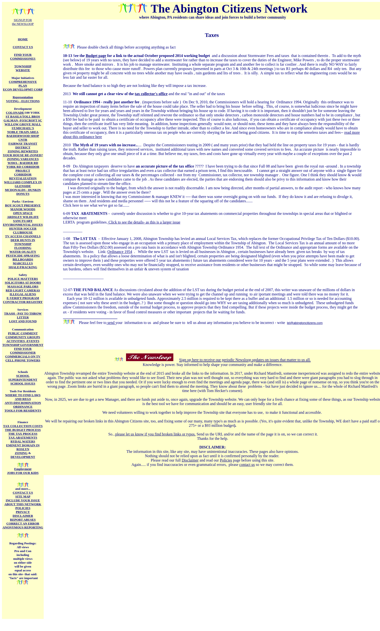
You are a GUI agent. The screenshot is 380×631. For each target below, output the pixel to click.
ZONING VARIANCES (23, 159)
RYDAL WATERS (23, 441)
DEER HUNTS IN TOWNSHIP (23, 242)
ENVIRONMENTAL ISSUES (23, 224)
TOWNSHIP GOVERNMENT (22, 345)
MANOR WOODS (22, 209)
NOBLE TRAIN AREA (23, 132)
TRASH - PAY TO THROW (23, 313)
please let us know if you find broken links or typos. (155, 434)
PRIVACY (23, 512)
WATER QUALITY (22, 251)
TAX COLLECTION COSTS (23, 426)
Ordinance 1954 (119, 252)
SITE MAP (22, 496)
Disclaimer (190, 460)
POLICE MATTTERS (23, 278)
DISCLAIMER (23, 516)
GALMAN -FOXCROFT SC (23, 120)
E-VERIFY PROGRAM (23, 298)
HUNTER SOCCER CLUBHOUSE (22, 230)
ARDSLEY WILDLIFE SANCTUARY (23, 219)
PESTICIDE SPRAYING (23, 255)
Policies (226, 460)
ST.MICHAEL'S (23, 128)
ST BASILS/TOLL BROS (23, 116)
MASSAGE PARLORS (22, 286)
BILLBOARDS (23, 259)
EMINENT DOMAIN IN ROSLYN (22, 447)
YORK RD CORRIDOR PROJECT (22, 168)
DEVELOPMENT (23, 457)
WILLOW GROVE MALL (23, 124)
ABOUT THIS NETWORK (22, 504)
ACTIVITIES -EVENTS (22, 341)
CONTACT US (23, 492)
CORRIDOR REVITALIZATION (23, 176)
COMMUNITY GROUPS (23, 337)
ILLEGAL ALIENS (23, 294)
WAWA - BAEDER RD (22, 163)
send (110, 323)
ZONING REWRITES (23, 151)
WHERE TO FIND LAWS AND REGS (23, 397)
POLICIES (22, 508)
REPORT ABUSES (23, 519)
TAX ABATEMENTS (22, 437)
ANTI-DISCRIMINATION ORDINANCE (23, 404)
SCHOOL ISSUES (22, 383)
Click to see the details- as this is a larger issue (144, 222)
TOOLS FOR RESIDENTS (22, 410)
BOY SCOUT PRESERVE (23, 205)
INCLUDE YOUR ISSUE (23, 500)
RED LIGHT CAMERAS (23, 290)
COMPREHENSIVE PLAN (23, 83)
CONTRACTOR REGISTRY (22, 302)
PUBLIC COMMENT (23, 333)
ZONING (21, 453)
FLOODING (22, 248)
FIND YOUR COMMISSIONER (22, 350)
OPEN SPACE (23, 213)
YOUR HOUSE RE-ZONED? (23, 155)
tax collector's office (151, 94)
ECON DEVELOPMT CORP (22, 89)
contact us (247, 465)
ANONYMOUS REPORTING (22, 527)
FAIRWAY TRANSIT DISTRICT (22, 145)
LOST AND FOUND (23, 321)
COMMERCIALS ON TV (23, 356)
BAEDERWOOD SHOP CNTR (23, 137)
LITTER (23, 317)
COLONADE (15, 112)
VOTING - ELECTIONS (23, 101)
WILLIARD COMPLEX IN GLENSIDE (23, 184)
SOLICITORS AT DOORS (23, 282)
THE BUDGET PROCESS (23, 430)
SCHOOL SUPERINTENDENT (22, 377)
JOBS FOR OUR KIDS (22, 473)
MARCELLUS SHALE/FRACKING (22, 265)
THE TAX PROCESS (22, 433)
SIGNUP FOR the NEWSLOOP (23, 22)
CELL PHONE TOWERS (23, 360)
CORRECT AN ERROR (22, 523)
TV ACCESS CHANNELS (23, 236)
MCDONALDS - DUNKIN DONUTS (23, 192)
